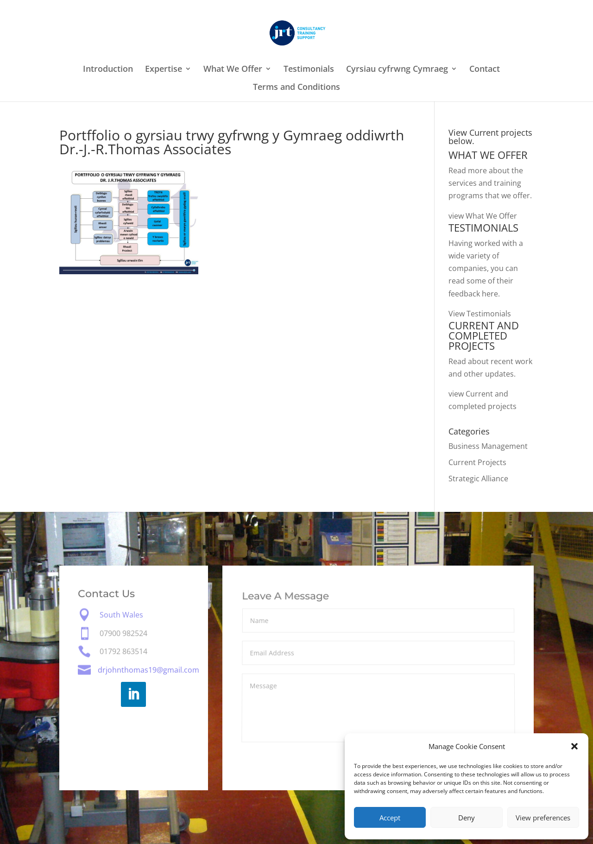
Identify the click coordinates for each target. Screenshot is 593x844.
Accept (389, 817)
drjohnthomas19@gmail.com (148, 670)
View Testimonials (479, 314)
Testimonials (309, 69)
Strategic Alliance (478, 478)
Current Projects (477, 462)
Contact (484, 69)
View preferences (543, 817)
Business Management (488, 446)
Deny (466, 817)
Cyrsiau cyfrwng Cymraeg (397, 69)
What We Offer (232, 69)
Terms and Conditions (296, 87)
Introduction (108, 69)
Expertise (163, 69)
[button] (574, 746)
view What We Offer (482, 216)
